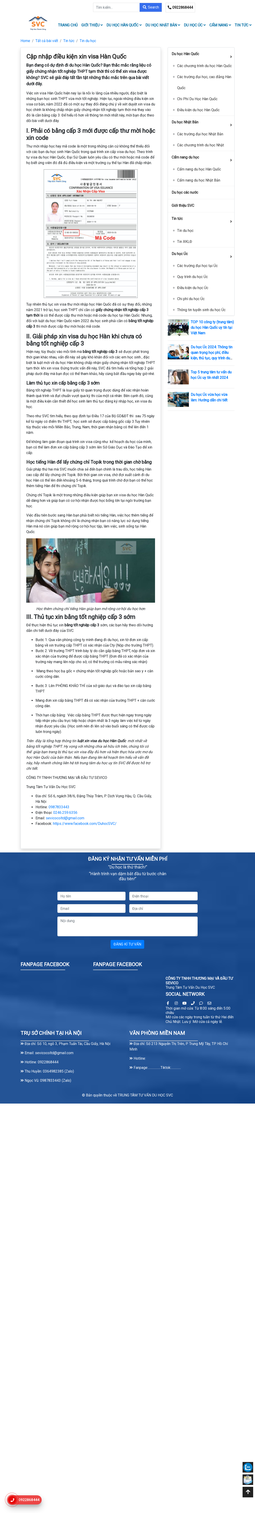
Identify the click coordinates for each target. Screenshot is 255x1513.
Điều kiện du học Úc (192, 288)
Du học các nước (185, 192)
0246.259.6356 (65, 812)
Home (25, 41)
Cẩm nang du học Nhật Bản (198, 180)
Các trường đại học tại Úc (197, 266)
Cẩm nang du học (185, 157)
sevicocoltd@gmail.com (65, 818)
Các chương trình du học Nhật (200, 145)
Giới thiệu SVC (183, 205)
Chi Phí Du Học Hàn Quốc (197, 99)
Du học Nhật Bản (162, 25)
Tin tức (243, 25)
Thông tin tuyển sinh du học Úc (201, 310)
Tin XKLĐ (184, 241)
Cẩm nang (220, 25)
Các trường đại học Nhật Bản (200, 134)
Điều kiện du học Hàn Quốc (198, 110)
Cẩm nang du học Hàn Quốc (199, 169)
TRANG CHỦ (68, 25)
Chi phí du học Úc (191, 299)
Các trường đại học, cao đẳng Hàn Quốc (204, 82)
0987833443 (59, 807)
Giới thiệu (92, 25)
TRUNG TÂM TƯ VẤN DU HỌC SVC (145, 1095)
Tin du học (88, 41)
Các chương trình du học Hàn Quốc (204, 66)
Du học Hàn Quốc (124, 25)
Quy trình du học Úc (192, 277)
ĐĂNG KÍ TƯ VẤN (127, 944)
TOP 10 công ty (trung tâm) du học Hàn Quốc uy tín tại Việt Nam (212, 327)
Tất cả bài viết (46, 41)
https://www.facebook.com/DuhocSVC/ (85, 823)
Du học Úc (195, 25)
